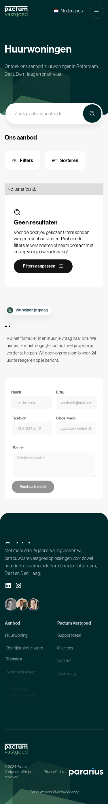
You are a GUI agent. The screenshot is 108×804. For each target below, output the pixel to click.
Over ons (65, 649)
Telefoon (21, 421)
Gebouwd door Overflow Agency (54, 792)
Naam (17, 395)
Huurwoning (16, 636)
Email (60, 395)
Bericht (21, 455)
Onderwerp (65, 421)
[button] (68, 11)
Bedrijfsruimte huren (24, 649)
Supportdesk (69, 636)
